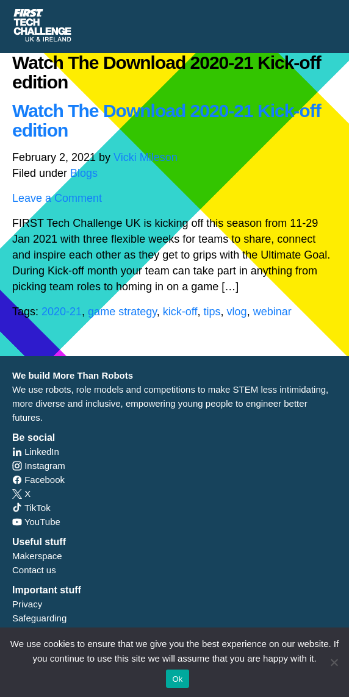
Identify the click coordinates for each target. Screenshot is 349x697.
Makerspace (37, 556)
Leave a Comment (57, 198)
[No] (334, 662)
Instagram (38, 465)
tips (212, 312)
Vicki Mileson (145, 157)
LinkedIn (35, 451)
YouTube (36, 521)
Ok (177, 679)
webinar (272, 312)
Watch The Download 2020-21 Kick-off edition (166, 120)
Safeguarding (39, 618)
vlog (237, 312)
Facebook (38, 479)
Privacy (27, 604)
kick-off (180, 312)
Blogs (84, 173)
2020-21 (61, 312)
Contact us (34, 570)
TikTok (31, 507)
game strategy (122, 312)
